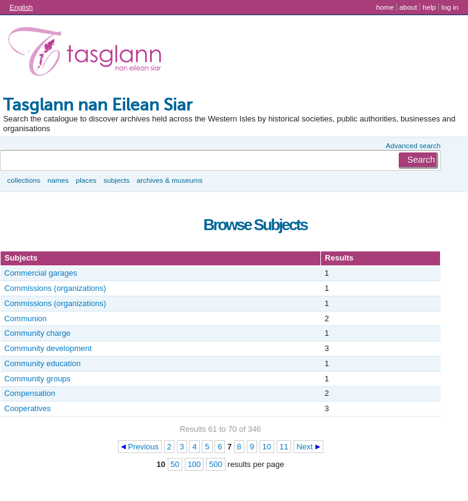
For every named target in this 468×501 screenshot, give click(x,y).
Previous (143, 446)
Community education (42, 363)
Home (385, 7)
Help (429, 7)
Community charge (37, 333)
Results (339, 257)
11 (284, 446)
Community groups (37, 378)
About (408, 7)
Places (86, 180)
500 (215, 464)
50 (175, 464)
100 (194, 464)
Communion (25, 318)
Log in (449, 7)
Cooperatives (27, 408)
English (21, 7)
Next (305, 446)
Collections (24, 180)
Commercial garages (40, 273)
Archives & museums (169, 180)
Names (58, 180)
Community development (48, 348)
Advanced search (413, 145)
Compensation (29, 393)
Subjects (116, 180)
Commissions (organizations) (55, 288)
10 (267, 446)
